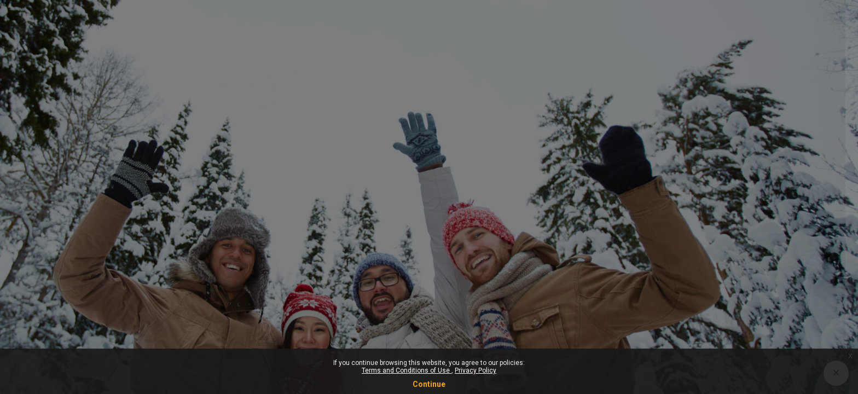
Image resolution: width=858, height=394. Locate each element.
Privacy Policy (475, 370)
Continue (429, 384)
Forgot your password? (804, 254)
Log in (743, 285)
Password (663, 200)
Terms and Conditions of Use (406, 370)
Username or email (679, 145)
